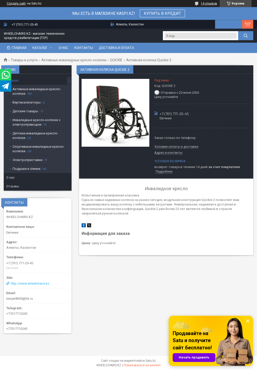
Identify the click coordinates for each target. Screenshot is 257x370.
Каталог (39, 47)
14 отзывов (209, 3)
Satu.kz (151, 360)
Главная (19, 47)
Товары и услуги (24, 60)
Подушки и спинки (26, 169)
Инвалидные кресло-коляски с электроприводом (36, 122)
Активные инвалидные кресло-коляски (73, 60)
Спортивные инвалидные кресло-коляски (39, 149)
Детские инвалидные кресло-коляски (35, 135)
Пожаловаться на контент (142, 365)
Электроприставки (27, 160)
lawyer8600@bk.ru (19, 298)
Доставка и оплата (116, 47)
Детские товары (25, 111)
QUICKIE (116, 60)
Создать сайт (16, 3)
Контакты (83, 47)
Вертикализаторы (27, 102)
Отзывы (12, 186)
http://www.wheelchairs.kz (30, 283)
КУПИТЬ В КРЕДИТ (162, 13)
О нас (63, 47)
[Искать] (245, 35)
